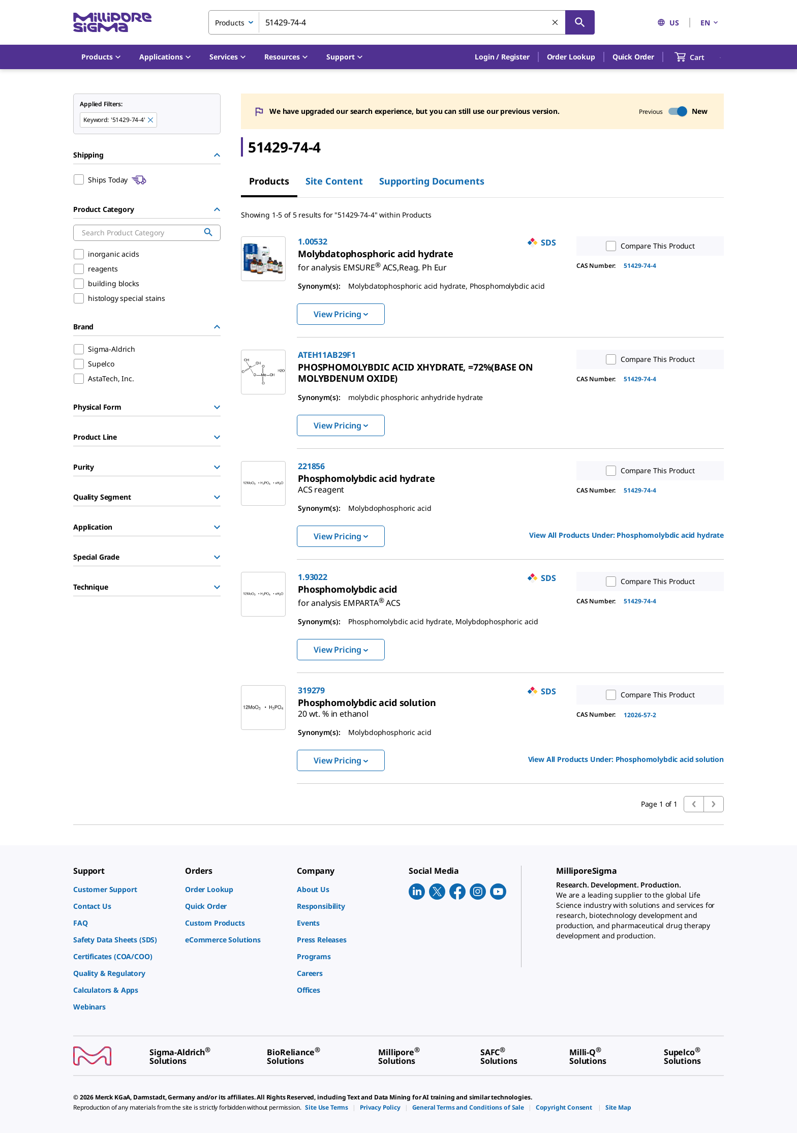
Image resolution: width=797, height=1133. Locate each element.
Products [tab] (269, 181)
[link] (372, 263)
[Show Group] (217, 407)
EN (710, 22)
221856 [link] (311, 466)
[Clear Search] (556, 23)
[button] (502, 57)
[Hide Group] (217, 155)
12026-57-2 (640, 715)
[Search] (580, 22)
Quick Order (633, 57)
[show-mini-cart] (698, 57)
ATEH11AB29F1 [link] (327, 354)
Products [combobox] (229, 22)
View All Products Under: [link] (626, 535)
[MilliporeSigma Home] (112, 23)
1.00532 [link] (312, 241)
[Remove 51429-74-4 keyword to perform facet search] (151, 120)
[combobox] (401, 22)
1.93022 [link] (312, 577)
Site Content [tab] (334, 181)
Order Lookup (571, 57)
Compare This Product (648, 246)
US (668, 22)
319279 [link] (311, 690)
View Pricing (341, 314)
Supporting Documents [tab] (431, 181)
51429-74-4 (640, 265)
